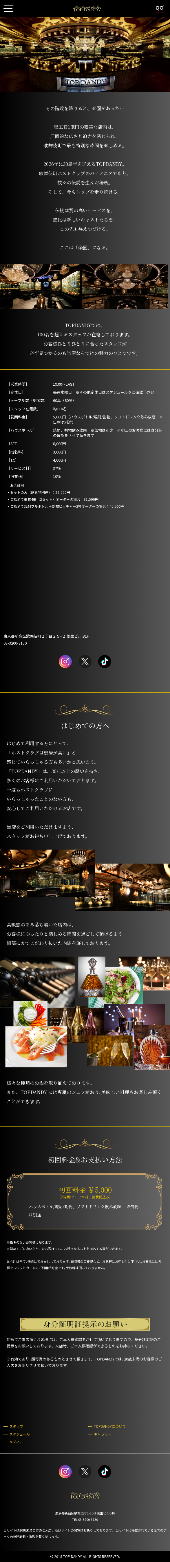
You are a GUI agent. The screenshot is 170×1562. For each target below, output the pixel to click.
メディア (16, 1442)
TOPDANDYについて (110, 1426)
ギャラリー (102, 1434)
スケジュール (19, 1434)
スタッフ (16, 1426)
